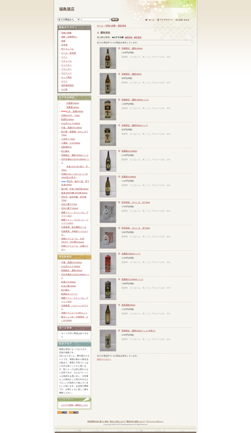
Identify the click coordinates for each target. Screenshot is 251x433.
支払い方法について (117, 421)
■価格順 (128, 37)
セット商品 (66, 77)
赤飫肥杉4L (66, 147)
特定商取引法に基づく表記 (98, 421)
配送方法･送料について (136, 421)
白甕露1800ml (70, 103)
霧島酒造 (122, 25)
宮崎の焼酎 (66, 33)
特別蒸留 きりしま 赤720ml (135, 228)
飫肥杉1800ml (67, 119)
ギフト (64, 81)
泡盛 (63, 41)
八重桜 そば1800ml (70, 143)
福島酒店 (66, 9)
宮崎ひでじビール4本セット (74, 313)
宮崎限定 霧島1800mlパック (75, 155)
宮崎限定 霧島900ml (131, 74)
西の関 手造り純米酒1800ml (75, 189)
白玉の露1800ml (68, 286)
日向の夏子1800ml (69, 208)
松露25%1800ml (68, 282)
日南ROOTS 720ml (70, 115)
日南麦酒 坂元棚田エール (73, 227)
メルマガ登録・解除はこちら (74, 405)
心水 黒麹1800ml (72, 111)
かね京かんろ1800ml (70, 123)
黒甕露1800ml (70, 107)
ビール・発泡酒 (68, 53)
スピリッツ (66, 73)
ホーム (100, 25)
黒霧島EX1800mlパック (132, 279)
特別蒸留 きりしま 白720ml (135, 202)
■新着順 (138, 37)
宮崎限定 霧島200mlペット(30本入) (138, 330)
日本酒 (64, 45)
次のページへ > (104, 359)
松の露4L (65, 151)
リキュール (66, 61)
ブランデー (66, 69)
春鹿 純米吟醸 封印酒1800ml (74, 193)
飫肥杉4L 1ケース (69, 294)
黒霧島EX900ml (128, 176)
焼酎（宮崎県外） (69, 37)
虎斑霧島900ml (128, 305)
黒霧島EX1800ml (129, 151)
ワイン (64, 57)
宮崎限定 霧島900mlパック (134, 125)
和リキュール (67, 49)
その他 (64, 89)
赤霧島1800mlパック (130, 253)
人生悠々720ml (68, 139)
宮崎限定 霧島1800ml (71, 270)
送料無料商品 (67, 85)
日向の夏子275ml (69, 204)
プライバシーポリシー (154, 421)
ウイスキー (66, 65)
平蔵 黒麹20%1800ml (71, 127)
